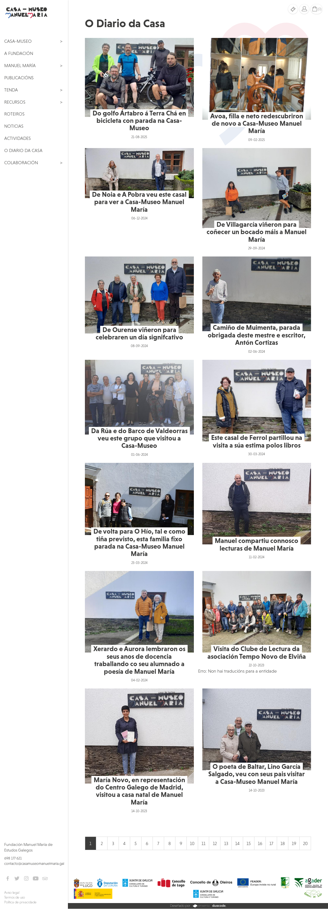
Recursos (14, 101)
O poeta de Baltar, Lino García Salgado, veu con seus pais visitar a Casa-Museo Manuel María (256, 774)
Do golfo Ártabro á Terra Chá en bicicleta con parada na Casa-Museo (139, 120)
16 (260, 843)
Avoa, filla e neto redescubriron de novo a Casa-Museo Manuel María (256, 123)
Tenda (11, 89)
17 (271, 843)
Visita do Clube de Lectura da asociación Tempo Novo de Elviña (256, 652)
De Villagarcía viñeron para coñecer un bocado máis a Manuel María (256, 232)
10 (192, 843)
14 (237, 843)
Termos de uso (14, 897)
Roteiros (14, 113)
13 (226, 843)
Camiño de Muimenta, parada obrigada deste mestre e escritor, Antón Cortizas (256, 335)
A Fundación (18, 53)
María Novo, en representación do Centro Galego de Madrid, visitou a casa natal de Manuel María (139, 791)
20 (305, 843)
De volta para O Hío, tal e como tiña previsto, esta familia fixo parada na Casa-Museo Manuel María (139, 542)
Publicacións (19, 77)
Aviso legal (11, 893)
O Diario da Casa (23, 150)
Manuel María (20, 65)
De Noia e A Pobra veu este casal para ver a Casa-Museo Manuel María (139, 202)
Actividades (17, 138)
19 (294, 843)
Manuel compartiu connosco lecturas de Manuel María (256, 544)
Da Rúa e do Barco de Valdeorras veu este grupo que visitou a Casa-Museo (139, 438)
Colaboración (21, 162)
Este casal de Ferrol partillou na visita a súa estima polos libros (256, 441)
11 (203, 843)
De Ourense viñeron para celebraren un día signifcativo (139, 333)
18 (282, 843)
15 (248, 843)
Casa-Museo (18, 41)
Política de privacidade (20, 902)
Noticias (13, 126)
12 (215, 843)
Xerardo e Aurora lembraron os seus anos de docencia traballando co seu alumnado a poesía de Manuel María (139, 660)
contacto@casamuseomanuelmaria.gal (34, 863)
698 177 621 (13, 858)
